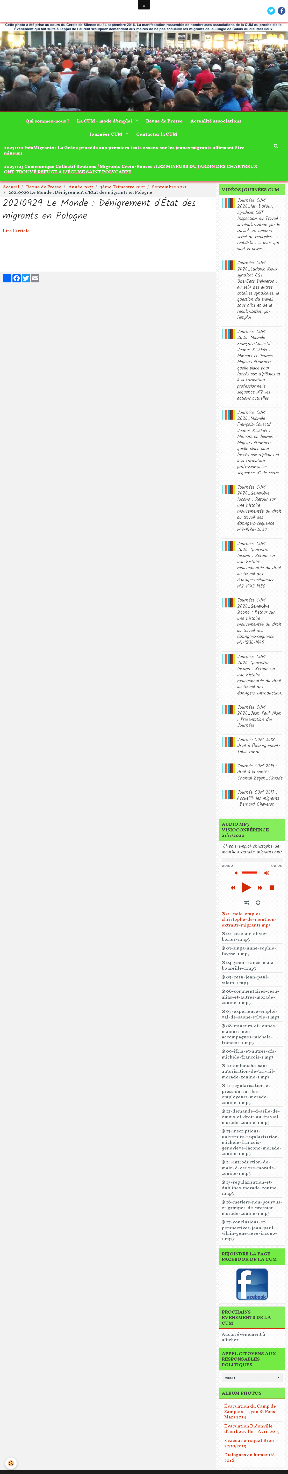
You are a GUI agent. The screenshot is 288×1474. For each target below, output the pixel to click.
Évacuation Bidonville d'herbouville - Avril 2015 (252, 1429)
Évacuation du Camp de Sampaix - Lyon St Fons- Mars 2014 (250, 1411)
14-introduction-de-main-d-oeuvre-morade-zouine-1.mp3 (249, 1167)
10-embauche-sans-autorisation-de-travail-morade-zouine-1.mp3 (248, 1071)
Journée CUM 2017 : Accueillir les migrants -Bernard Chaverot (258, 798)
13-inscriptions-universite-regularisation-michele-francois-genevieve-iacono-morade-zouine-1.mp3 (252, 1142)
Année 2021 (80, 187)
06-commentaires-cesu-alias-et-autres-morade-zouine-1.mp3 (250, 997)
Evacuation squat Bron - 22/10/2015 (250, 1443)
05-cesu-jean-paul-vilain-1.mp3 (245, 980)
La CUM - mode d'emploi (105, 121)
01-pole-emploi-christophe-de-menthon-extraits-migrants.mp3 (249, 919)
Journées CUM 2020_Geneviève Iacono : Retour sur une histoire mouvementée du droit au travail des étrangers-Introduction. (259, 675)
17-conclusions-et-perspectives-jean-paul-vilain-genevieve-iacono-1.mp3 (249, 1230)
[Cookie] (11, 1463)
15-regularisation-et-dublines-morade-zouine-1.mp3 (250, 1187)
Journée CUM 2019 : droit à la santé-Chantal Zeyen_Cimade (260, 772)
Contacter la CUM (156, 134)
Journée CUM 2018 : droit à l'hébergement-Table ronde (258, 746)
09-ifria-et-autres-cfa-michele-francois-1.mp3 (249, 1054)
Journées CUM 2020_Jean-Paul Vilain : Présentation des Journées (259, 716)
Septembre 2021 (169, 187)
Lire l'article (16, 231)
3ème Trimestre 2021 (122, 187)
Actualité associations (215, 121)
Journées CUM (106, 134)
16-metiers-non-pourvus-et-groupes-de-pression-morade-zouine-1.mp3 (252, 1207)
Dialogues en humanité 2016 (249, 1457)
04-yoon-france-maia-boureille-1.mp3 (249, 965)
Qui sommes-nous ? (47, 121)
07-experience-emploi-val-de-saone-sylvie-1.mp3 (250, 1014)
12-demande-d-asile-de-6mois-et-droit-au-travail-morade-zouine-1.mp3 (251, 1116)
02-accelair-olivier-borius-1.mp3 (245, 937)
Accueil (11, 187)
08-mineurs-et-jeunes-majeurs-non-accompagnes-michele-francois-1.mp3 (249, 1034)
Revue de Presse (164, 121)
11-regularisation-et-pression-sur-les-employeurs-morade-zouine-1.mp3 (247, 1094)
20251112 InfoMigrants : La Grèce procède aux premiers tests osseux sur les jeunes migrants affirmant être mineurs (124, 150)
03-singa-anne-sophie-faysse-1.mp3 (249, 951)
